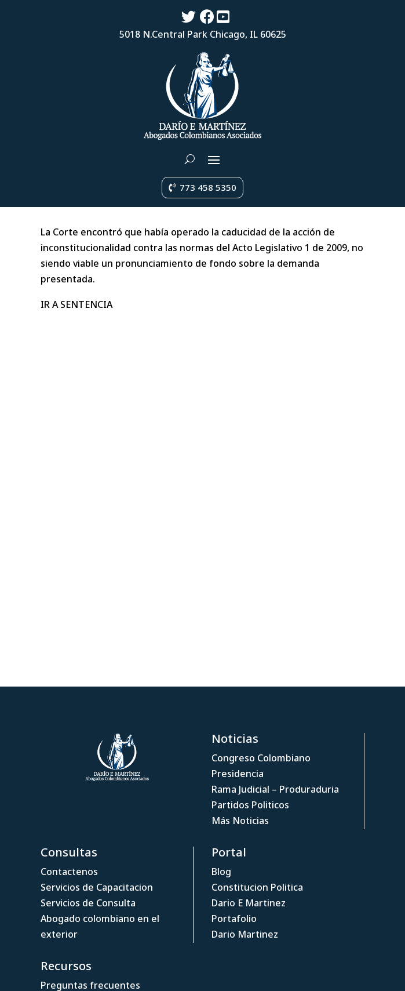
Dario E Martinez (248, 902)
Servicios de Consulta (88, 902)
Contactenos (69, 871)
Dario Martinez (244, 934)
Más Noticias (240, 820)
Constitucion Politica (257, 887)
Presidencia (237, 773)
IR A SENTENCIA (76, 304)
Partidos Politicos (250, 804)
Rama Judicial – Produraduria (275, 789)
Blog (221, 871)
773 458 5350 (208, 187)
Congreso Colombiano (261, 758)
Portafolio (234, 918)
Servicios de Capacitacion (97, 887)
